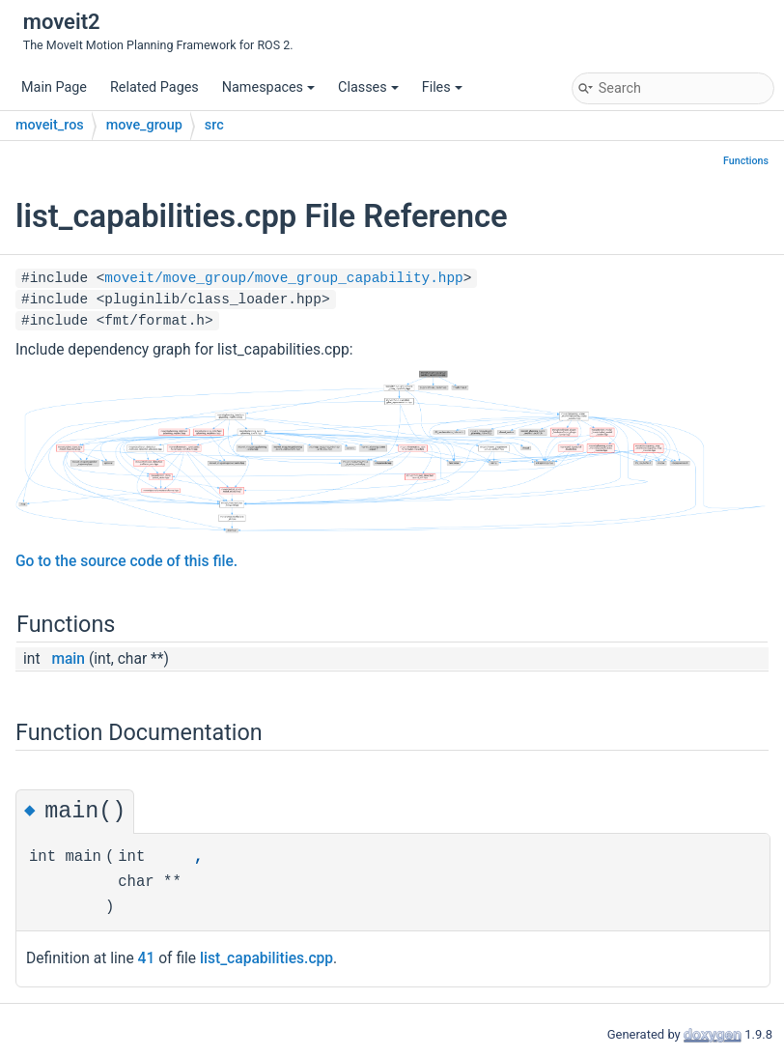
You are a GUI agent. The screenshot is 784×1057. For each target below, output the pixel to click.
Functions (746, 161)
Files (442, 87)
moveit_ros (49, 125)
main (68, 659)
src (214, 125)
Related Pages (154, 87)
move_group (144, 125)
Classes (368, 87)
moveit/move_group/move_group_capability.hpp (283, 278)
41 (146, 958)
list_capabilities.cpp (266, 958)
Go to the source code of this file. (126, 561)
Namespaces (268, 87)
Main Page (54, 87)
